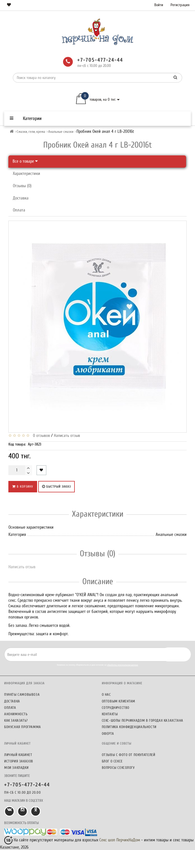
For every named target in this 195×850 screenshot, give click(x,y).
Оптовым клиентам (119, 701)
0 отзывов (40, 435)
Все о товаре (25, 161)
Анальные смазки (60, 131)
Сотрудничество (115, 707)
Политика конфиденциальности (129, 727)
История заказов (18, 761)
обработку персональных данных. (122, 665)
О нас (106, 694)
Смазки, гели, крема (31, 131)
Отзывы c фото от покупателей (128, 755)
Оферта (108, 733)
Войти (158, 5)
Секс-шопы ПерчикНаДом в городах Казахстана (142, 720)
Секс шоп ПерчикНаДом (119, 839)
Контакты (110, 714)
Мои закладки (16, 767)
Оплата (19, 210)
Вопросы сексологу (118, 767)
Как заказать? (16, 720)
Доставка (20, 198)
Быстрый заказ (56, 486)
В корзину (22, 486)
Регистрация (179, 5)
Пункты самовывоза (22, 694)
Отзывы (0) (22, 185)
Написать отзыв (67, 435)
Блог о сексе (112, 761)
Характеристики (26, 173)
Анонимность (16, 714)
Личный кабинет (18, 755)
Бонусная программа (22, 727)
